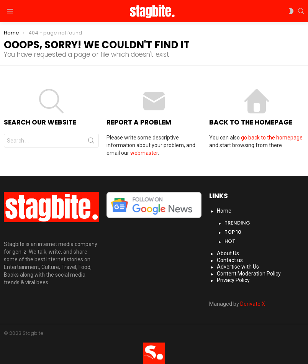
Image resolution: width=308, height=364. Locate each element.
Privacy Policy (233, 280)
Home (224, 211)
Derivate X (252, 304)
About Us (228, 253)
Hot (229, 241)
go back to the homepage (272, 137)
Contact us (230, 260)
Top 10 (232, 232)
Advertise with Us (238, 267)
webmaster (144, 153)
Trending (237, 222)
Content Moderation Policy (249, 274)
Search (91, 142)
